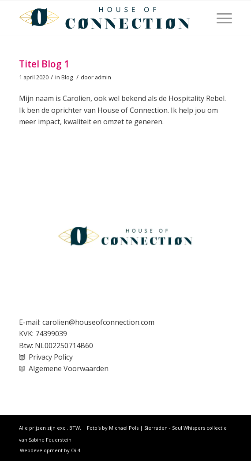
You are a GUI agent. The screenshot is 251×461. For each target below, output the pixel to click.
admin (103, 77)
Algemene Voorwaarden (69, 368)
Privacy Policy (51, 357)
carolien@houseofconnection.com (98, 322)
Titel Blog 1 (44, 64)
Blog (67, 77)
